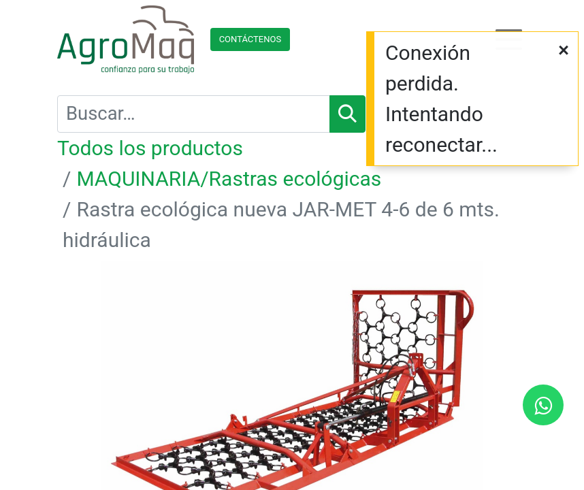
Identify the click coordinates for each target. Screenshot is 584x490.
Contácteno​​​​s (250, 39)
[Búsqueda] (347, 114)
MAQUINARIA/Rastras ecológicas (228, 179)
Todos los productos (150, 148)
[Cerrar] (563, 50)
